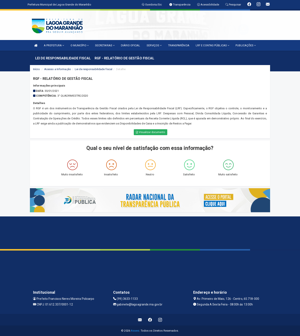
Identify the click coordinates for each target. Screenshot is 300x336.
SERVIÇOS (154, 45)
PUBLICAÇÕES (246, 45)
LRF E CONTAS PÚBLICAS (212, 45)
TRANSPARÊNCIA (178, 45)
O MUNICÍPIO (80, 45)
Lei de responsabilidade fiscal (93, 69)
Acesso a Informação (57, 69)
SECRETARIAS (105, 45)
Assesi (135, 330)
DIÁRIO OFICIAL (130, 45)
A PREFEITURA (54, 45)
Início (36, 69)
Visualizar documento (150, 132)
